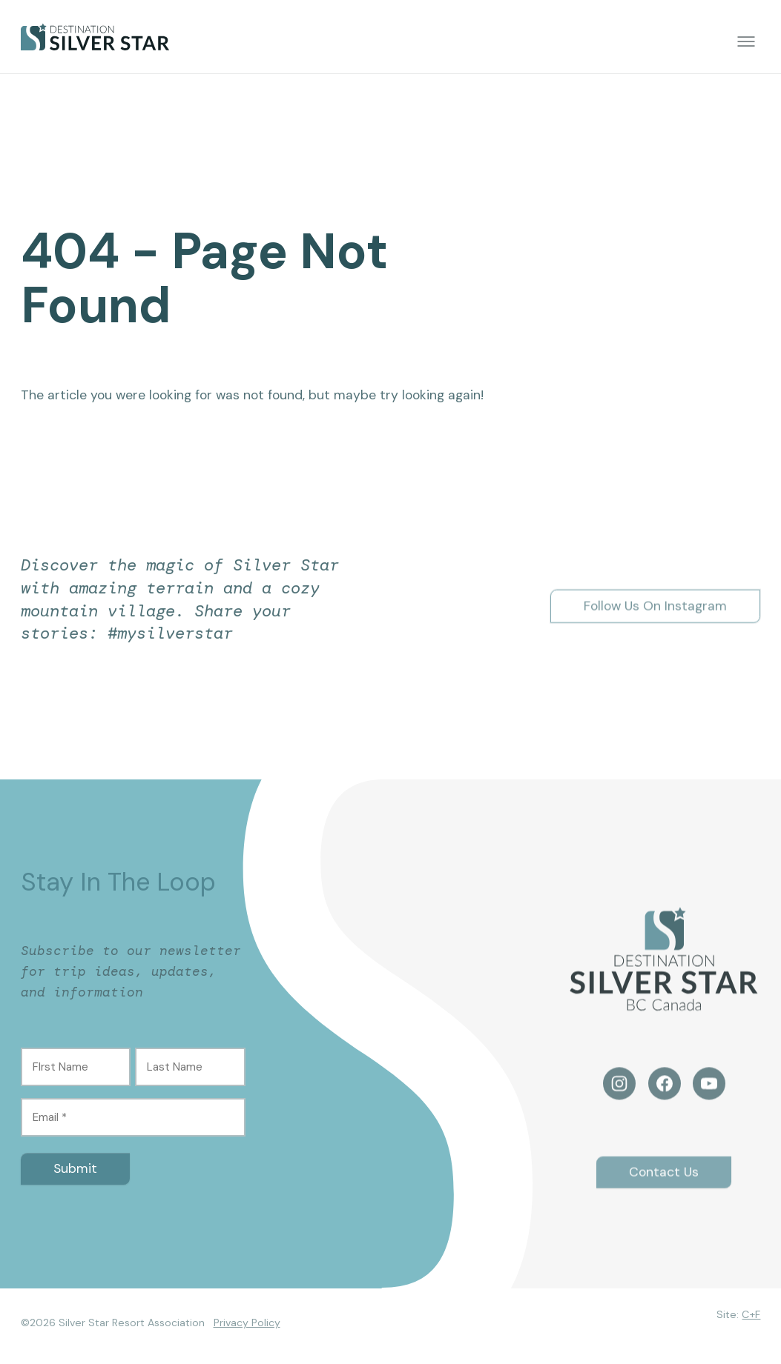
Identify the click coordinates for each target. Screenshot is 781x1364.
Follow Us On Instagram (655, 614)
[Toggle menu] (746, 41)
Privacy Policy (247, 1322)
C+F (751, 1314)
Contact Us (664, 1180)
